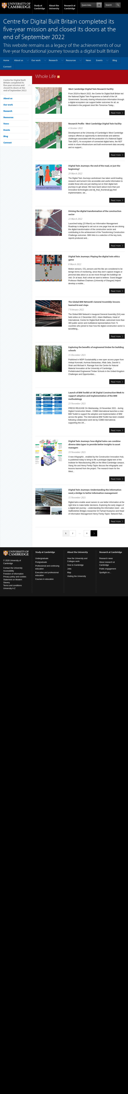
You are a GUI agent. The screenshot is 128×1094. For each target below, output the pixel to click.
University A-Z (9, 588)
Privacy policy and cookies (14, 577)
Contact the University (12, 568)
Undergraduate (41, 558)
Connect (7, 66)
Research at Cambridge (69, 7)
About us (18, 60)
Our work (36, 60)
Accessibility (8, 571)
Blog (115, 60)
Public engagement (107, 569)
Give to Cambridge (75, 565)
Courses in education (44, 579)
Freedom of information (13, 574)
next (93, 533)
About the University (54, 7)
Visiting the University (76, 576)
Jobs (69, 569)
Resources (71, 60)
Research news (106, 558)
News (88, 60)
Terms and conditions (12, 585)
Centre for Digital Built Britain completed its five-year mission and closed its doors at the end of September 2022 (15, 86)
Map (69, 572)
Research (53, 60)
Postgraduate (41, 562)
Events (99, 60)
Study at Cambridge (39, 7)
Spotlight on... (105, 572)
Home (6, 60)
